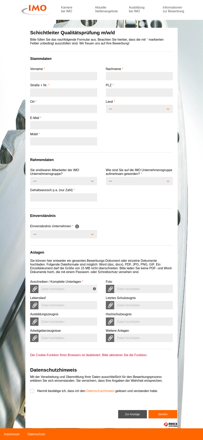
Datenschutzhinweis (100, 391)
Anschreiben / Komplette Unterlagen (56, 281)
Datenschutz (36, 434)
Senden (163, 414)
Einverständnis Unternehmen (54, 226)
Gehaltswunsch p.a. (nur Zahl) (52, 190)
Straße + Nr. (39, 85)
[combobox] (139, 109)
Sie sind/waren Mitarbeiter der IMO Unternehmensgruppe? (54, 171)
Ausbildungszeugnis (44, 314)
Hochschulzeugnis (119, 314)
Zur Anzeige (132, 414)
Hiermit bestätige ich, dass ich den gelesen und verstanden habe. (97, 391)
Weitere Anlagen (117, 330)
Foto (109, 281)
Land (110, 101)
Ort (33, 101)
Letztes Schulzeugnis (121, 298)
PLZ (110, 85)
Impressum (12, 434)
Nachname (114, 69)
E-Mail (35, 118)
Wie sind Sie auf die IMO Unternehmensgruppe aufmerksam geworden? (139, 171)
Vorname (37, 69)
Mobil (35, 134)
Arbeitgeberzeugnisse (45, 330)
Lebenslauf (38, 298)
